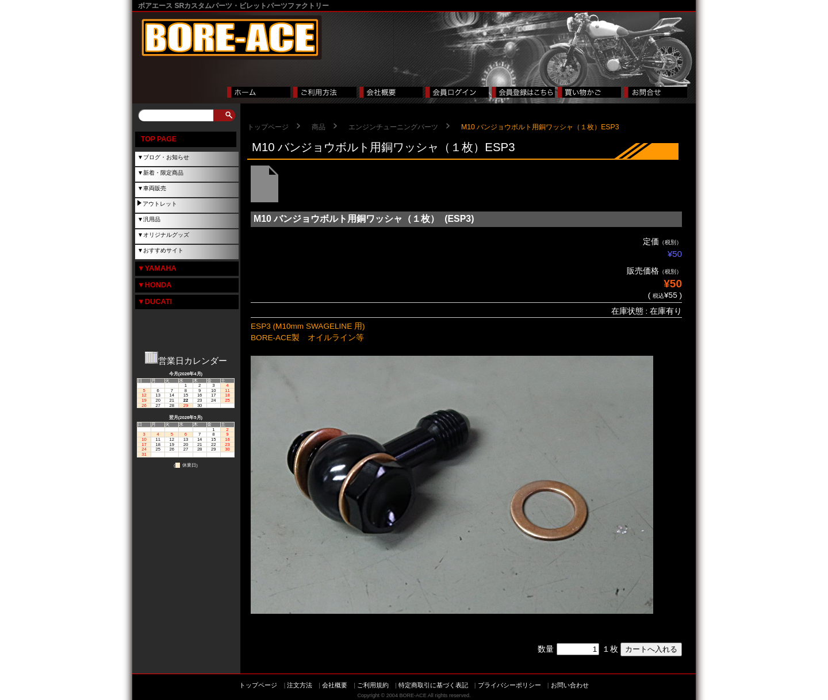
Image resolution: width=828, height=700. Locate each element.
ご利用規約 (373, 685)
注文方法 (299, 685)
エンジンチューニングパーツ (393, 127)
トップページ (268, 127)
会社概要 (334, 685)
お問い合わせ (570, 685)
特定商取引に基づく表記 (433, 685)
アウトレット (160, 204)
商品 (318, 127)
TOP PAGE (159, 139)
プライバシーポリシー (509, 685)
